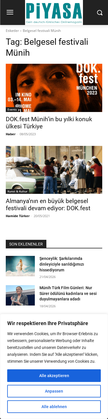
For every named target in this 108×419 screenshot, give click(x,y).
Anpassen (54, 391)
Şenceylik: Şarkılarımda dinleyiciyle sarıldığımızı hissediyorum (61, 264)
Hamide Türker (18, 216)
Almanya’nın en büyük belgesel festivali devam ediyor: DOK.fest (48, 205)
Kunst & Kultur (17, 191)
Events (12, 109)
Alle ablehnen (54, 406)
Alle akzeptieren (54, 375)
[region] (54, 366)
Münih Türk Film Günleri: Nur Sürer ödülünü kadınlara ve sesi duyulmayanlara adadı (68, 293)
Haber (11, 134)
